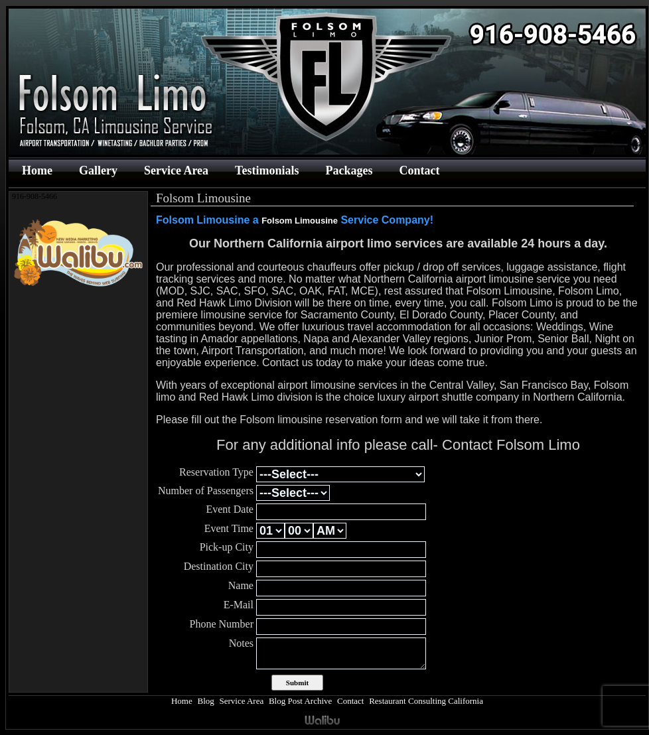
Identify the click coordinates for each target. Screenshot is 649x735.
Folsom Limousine (299, 221)
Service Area (176, 170)
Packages (348, 170)
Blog (205, 701)
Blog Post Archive (300, 701)
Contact (419, 170)
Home (37, 170)
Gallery (98, 170)
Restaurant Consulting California (426, 701)
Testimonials (267, 170)
